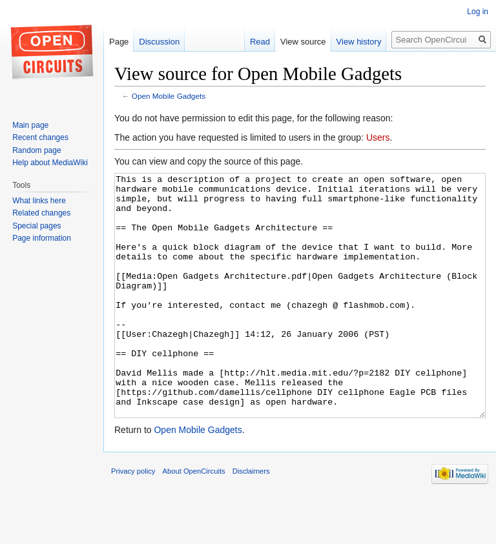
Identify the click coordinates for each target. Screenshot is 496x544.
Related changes (41, 212)
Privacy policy (133, 519)
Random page (36, 150)
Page (119, 41)
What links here (39, 200)
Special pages (36, 225)
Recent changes (40, 137)
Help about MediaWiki (50, 162)
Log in (477, 11)
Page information (41, 238)
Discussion (159, 41)
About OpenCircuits (194, 519)
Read (260, 41)
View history (359, 41)
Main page (30, 125)
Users (378, 137)
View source (303, 41)
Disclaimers (251, 519)
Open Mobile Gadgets (168, 96)
